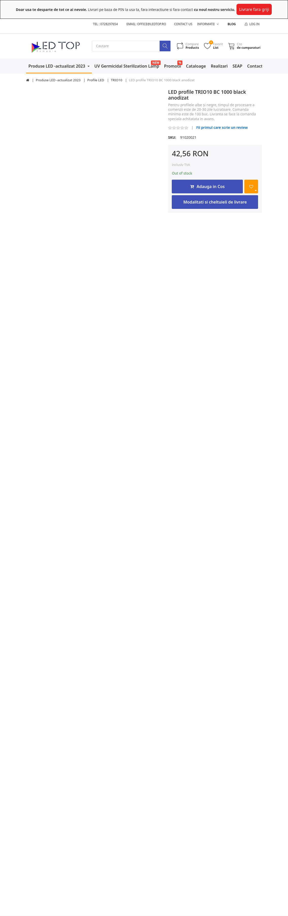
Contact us (183, 24)
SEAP (237, 66)
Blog (232, 24)
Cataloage (196, 66)
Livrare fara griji (254, 9)
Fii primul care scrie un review (222, 127)
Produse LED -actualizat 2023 (57, 66)
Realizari (219, 66)
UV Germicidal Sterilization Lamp (126, 66)
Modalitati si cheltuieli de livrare (215, 202)
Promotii (172, 66)
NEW (155, 62)
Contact (255, 66)
